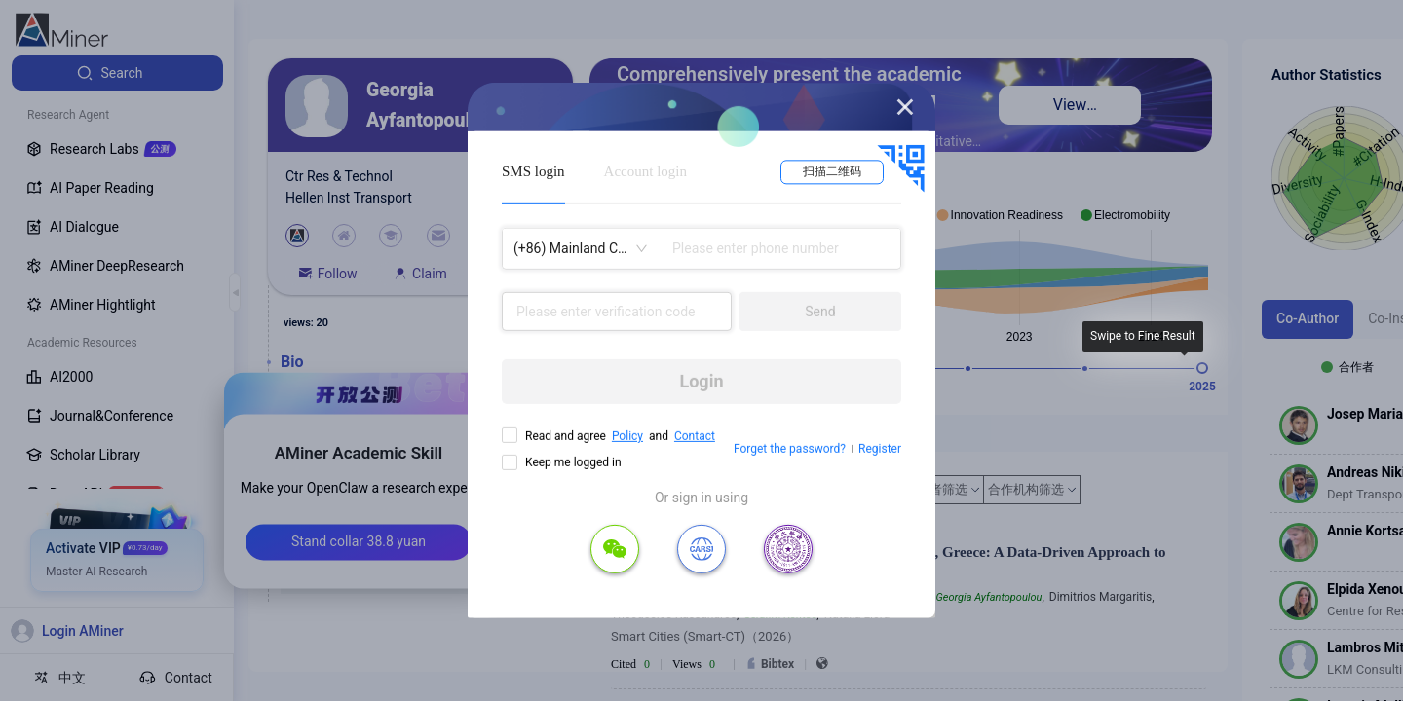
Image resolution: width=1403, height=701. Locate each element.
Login (701, 381)
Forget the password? (790, 449)
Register (879, 449)
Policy (627, 436)
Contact (694, 436)
